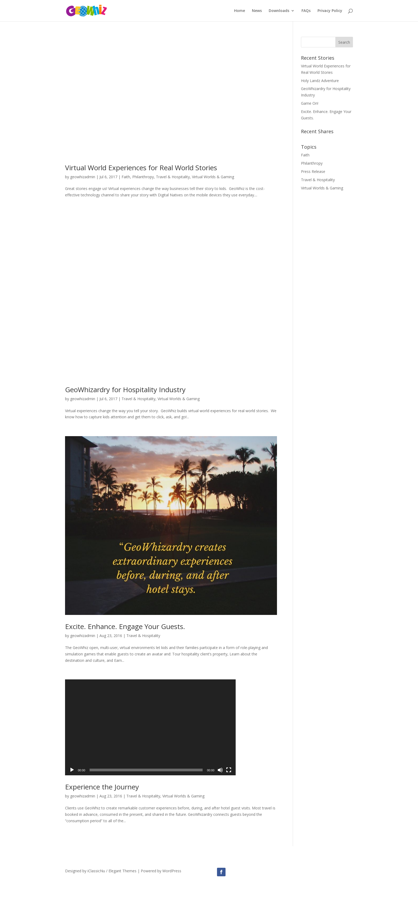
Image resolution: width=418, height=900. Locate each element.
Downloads (279, 11)
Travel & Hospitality (173, 176)
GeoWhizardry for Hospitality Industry (125, 389)
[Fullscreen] (228, 770)
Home (239, 11)
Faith (126, 176)
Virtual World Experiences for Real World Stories (141, 167)
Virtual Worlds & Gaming (213, 176)
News (257, 11)
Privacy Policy (329, 11)
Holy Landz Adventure (320, 80)
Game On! (309, 103)
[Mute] (220, 770)
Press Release (313, 171)
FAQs (306, 11)
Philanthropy (143, 176)
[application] (150, 727)
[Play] (72, 770)
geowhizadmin (82, 176)
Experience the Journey (102, 787)
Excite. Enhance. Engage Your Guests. (125, 626)
